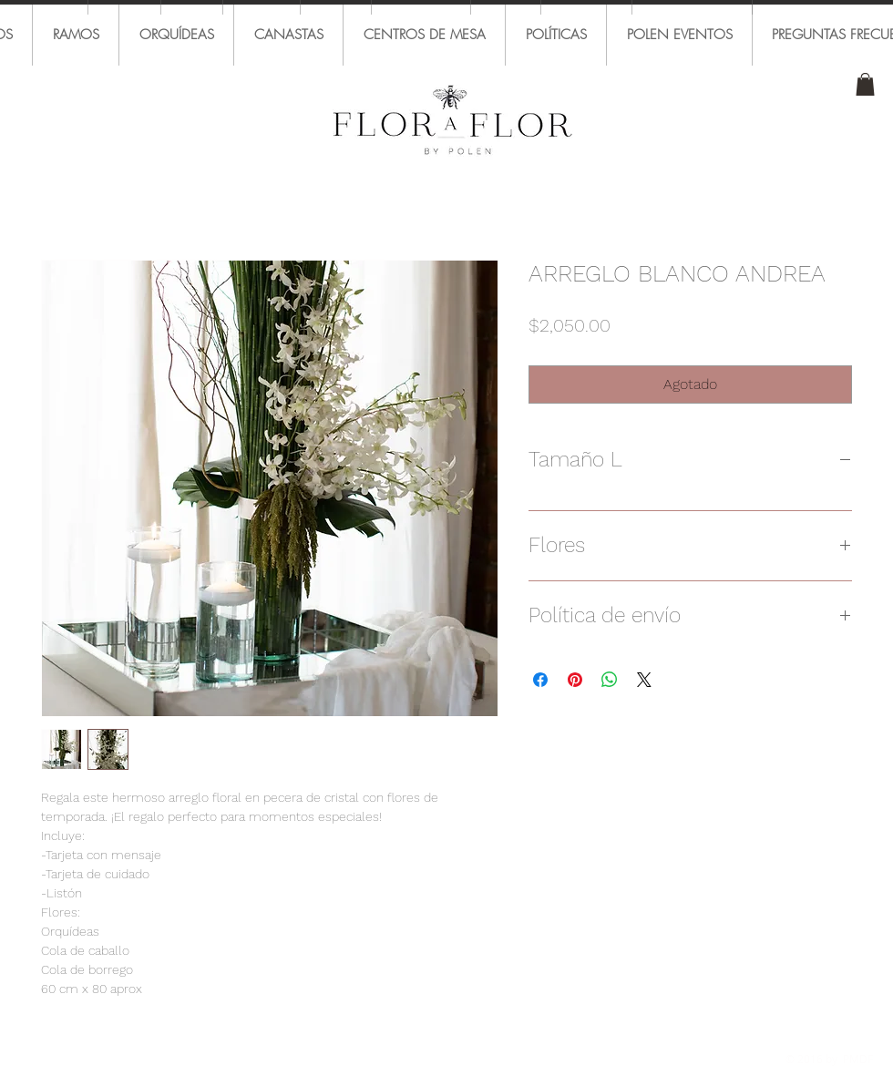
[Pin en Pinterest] (575, 680)
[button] (865, 84)
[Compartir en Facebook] (540, 680)
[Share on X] (644, 680)
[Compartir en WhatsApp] (610, 680)
